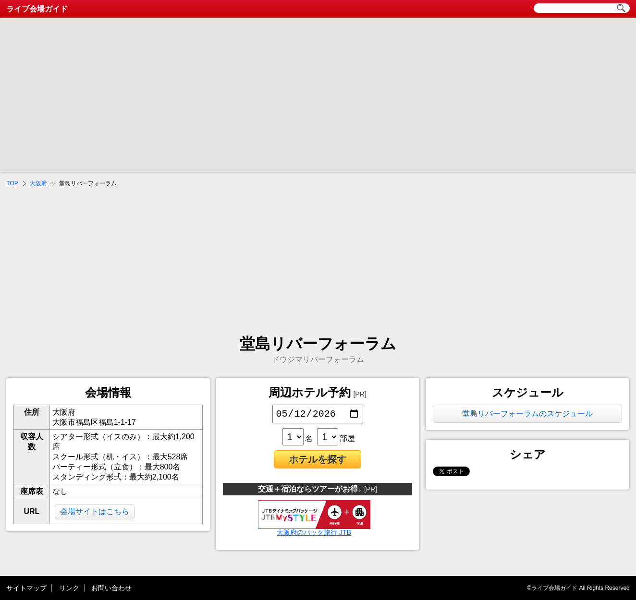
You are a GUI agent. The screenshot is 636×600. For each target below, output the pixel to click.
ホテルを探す (317, 461)
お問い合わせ (111, 588)
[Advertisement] (318, 262)
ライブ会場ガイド (37, 9)
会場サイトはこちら (94, 511)
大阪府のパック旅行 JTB (314, 531)
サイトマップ (26, 588)
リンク (69, 588)
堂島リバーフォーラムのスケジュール (527, 413)
